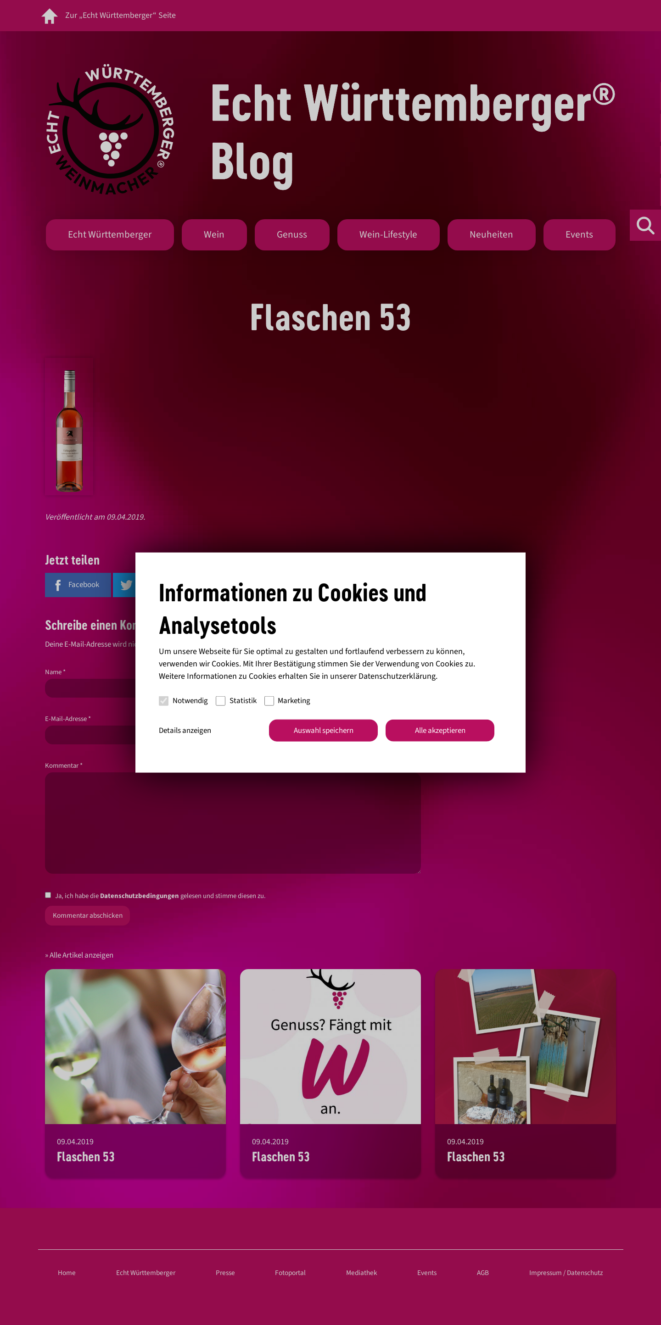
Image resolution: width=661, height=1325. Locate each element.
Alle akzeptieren (440, 730)
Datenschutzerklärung (397, 676)
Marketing (287, 700)
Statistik (236, 700)
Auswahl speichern (323, 730)
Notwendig (183, 700)
